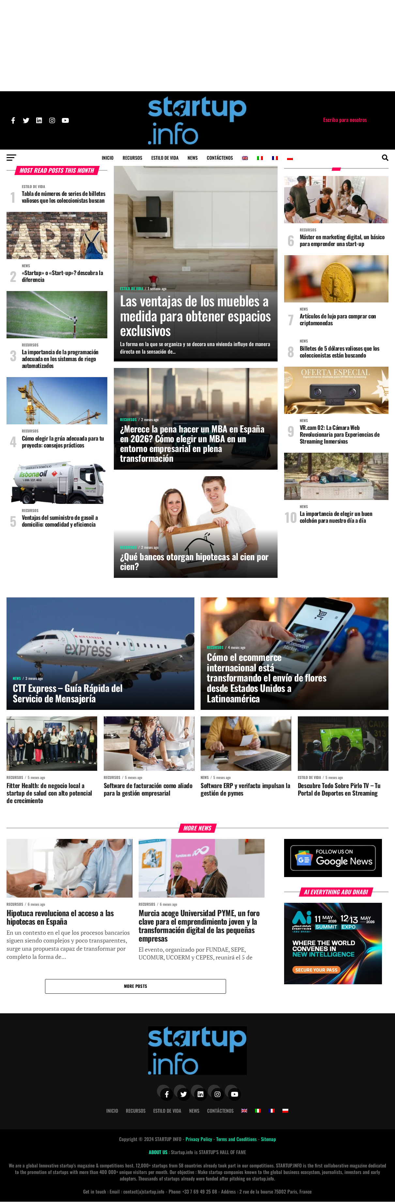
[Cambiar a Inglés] (245, 158)
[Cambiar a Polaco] (290, 158)
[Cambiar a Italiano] (260, 158)
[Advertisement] (197, 45)
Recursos (132, 157)
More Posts (135, 986)
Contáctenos (220, 157)
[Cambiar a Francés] (275, 158)
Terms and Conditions (237, 1139)
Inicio (108, 157)
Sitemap (268, 1139)
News (193, 157)
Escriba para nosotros (345, 120)
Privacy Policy (199, 1139)
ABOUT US (159, 1152)
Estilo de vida (164, 157)
